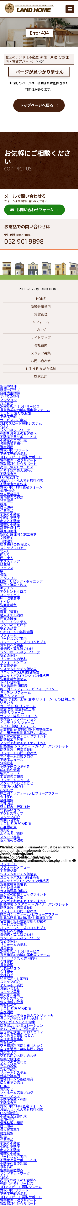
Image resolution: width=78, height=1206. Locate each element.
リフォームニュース (15, 779)
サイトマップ (41, 337)
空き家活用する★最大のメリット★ (26, 1015)
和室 (3, 608)
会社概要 (6, 799)
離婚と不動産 (10, 524)
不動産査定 (8, 473)
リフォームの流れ (13, 658)
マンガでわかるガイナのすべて (23, 742)
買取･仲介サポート (14, 450)
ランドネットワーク (15, 429)
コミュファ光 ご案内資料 (18, 957)
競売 (3, 503)
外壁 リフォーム (12, 712)
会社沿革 (6, 803)
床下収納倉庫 (10, 598)
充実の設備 (8, 618)
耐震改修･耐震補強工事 (17, 709)
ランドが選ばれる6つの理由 (21, 1018)
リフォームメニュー (15, 661)
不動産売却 (8, 416)
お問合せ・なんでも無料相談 (21, 480)
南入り (5, 554)
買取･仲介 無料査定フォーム (21, 487)
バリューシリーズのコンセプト (23, 641)
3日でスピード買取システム (21, 423)
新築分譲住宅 (41, 306)
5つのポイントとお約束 (17, 1021)
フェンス (6, 567)
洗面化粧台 (8, 604)
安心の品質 (8, 628)
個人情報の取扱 (11, 840)
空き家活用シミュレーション (21, 1025)
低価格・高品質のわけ (16, 648)
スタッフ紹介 (10, 816)
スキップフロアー (13, 547)
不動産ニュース (11, 759)
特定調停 (6, 500)
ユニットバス (10, 594)
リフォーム (40, 321)
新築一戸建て (10, 389)
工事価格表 (8, 665)
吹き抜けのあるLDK (15, 544)
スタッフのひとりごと (16, 783)
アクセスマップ (11, 813)
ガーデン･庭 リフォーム (18, 705)
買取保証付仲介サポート (18, 463)
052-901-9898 (24, 241)
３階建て (6, 540)
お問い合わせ (41, 360)
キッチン (6, 587)
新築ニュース (10, 772)
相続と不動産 (10, 517)
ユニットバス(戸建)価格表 (19, 672)
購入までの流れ (11, 614)
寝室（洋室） (10, 611)
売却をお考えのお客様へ (18, 433)
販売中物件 (8, 386)
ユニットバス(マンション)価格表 (24, 675)
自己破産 (6, 507)
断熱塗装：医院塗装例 (16, 749)
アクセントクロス (13, 591)
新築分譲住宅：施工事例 (18, 534)
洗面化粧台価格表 (13, 678)
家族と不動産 (10, 513)
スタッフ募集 (41, 352)
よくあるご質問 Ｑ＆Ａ (17, 1035)
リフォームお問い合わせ (18, 752)
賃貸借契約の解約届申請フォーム (25, 409)
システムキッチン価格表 (18, 668)
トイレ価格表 (10, 682)
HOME (41, 298)
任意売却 (6, 510)
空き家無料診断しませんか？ (21, 1045)
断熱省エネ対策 (11, 739)
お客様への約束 (11, 645)
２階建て (6, 537)
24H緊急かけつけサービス (20, 406)
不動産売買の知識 (13, 440)
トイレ (5, 601)
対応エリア (8, 1052)
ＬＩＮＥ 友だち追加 (40, 368)
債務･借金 (7, 490)
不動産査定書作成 (13, 483)
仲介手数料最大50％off (17, 470)
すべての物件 (10, 396)
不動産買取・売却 (13, 1099)
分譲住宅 (6, 762)
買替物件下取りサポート (18, 460)
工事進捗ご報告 (11, 776)
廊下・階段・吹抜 (13, 584)
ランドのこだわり (13, 624)
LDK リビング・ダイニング (21, 581)
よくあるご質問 (11, 833)
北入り (5, 550)
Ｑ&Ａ (4, 426)
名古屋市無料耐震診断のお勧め (23, 732)
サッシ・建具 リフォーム (18, 715)
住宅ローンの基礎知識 (16, 631)
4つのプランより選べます (19, 1028)
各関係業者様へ (11, 443)
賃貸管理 (40, 314)
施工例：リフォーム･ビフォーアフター (29, 688)
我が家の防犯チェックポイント (23, 735)
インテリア (8, 577)
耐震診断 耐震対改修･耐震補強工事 (26, 729)
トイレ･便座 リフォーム (18, 725)
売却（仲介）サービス (16, 466)
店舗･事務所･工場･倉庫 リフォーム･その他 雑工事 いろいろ (37, 700)
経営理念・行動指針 (15, 806)
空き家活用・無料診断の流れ (21, 1048)
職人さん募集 (10, 994)
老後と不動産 (10, 520)
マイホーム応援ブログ (16, 756)
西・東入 (6, 557)
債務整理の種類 (11, 497)
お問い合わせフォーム (31, 209)
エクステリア (10, 561)
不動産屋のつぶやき (15, 766)
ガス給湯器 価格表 (13, 685)
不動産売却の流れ (13, 453)
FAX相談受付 (9, 476)
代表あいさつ (10, 809)
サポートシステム (13, 621)
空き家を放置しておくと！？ (21, 1031)
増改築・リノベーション (18, 719)
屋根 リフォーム (12, 695)
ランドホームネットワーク (20, 651)
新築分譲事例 (10, 1075)
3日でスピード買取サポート (21, 456)
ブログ (41, 329)
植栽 (3, 574)
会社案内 (40, 345)
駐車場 (5, 564)
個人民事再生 (10, 493)
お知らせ (6, 789)
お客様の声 (8, 826)
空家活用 (40, 376)
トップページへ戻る (36, 105)
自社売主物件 (10, 392)
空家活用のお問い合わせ (18, 1055)
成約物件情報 (10, 769)
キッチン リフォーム (15, 692)
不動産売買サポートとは (18, 436)
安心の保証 (8, 655)
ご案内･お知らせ (12, 786)
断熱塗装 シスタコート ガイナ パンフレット (34, 746)
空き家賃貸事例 (11, 1038)
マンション (8, 399)
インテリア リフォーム (17, 722)
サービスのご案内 (13, 419)
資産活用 (6, 446)
